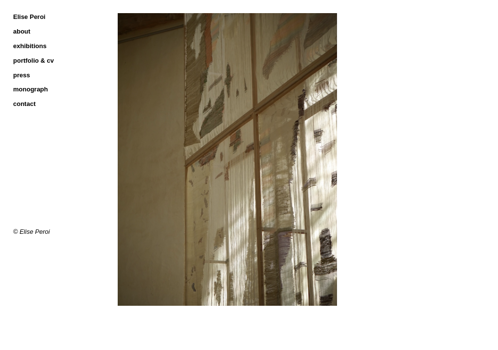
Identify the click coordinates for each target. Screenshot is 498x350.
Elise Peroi (29, 16)
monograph (30, 89)
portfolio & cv (33, 60)
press (21, 75)
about (21, 31)
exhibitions (30, 46)
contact (24, 103)
